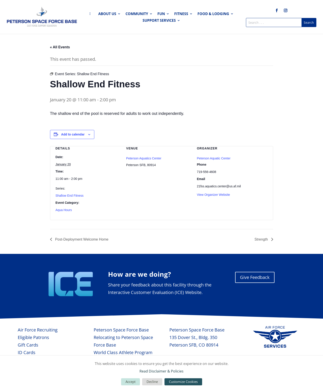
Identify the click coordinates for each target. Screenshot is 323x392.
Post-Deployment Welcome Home (81, 239)
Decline (152, 381)
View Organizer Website (213, 194)
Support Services (159, 21)
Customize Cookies (183, 381)
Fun (161, 14)
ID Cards (26, 352)
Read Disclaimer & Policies (161, 371)
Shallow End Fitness (70, 195)
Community (137, 14)
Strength (262, 239)
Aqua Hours (64, 210)
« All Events (60, 47)
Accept (130, 381)
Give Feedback (255, 277)
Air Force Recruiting (38, 330)
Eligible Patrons (33, 337)
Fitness (181, 14)
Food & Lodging (213, 14)
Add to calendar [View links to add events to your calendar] (73, 134)
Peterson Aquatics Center (143, 158)
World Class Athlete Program (123, 352)
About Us (107, 14)
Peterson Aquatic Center (213, 158)
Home (91, 14)
